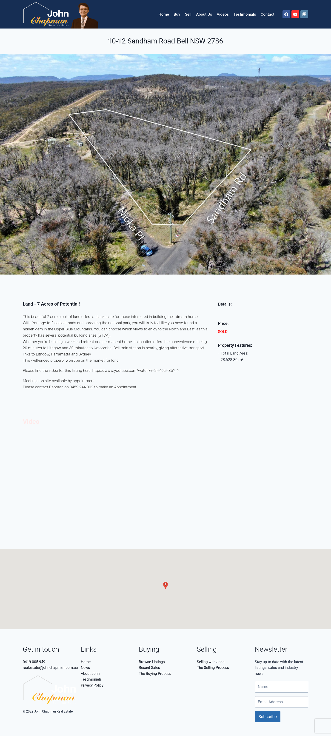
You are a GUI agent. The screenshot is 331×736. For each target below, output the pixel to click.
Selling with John (211, 662)
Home (164, 14)
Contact (267, 14)
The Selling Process (213, 667)
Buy (177, 14)
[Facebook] (286, 14)
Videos (223, 14)
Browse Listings (152, 662)
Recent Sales (149, 667)
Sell (188, 14)
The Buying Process (155, 673)
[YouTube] (295, 14)
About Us (204, 14)
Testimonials (245, 14)
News (85, 667)
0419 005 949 (34, 662)
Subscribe (268, 716)
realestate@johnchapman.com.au (50, 667)
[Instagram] (304, 14)
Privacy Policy (92, 685)
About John (90, 673)
